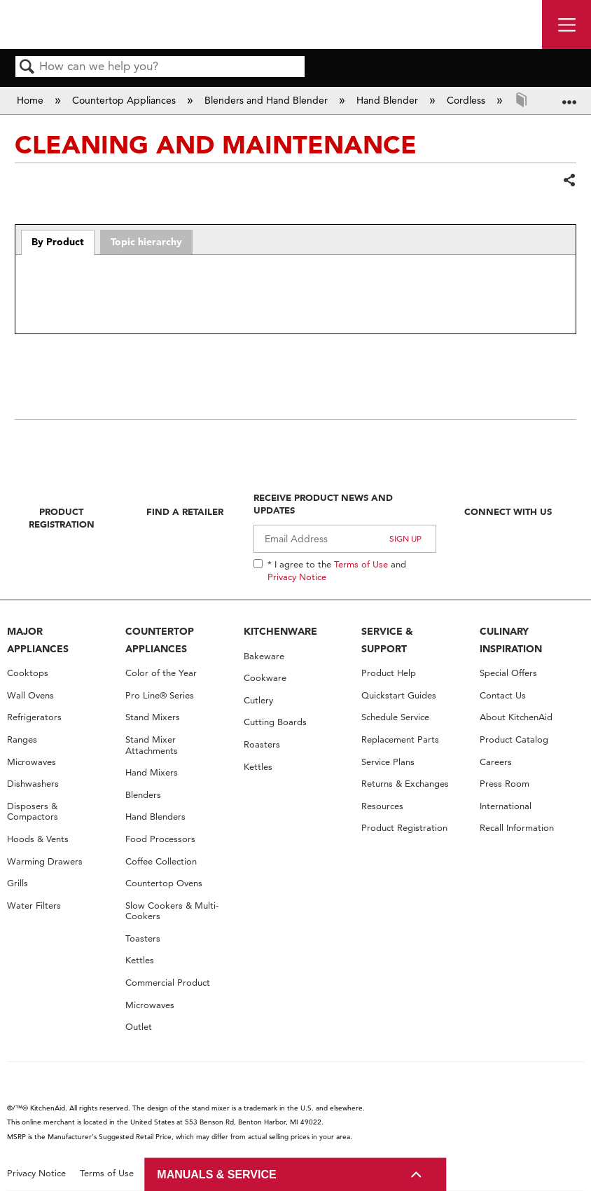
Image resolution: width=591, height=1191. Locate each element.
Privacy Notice (296, 576)
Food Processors (160, 839)
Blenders (143, 795)
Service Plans (388, 762)
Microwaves (31, 762)
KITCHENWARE (280, 631)
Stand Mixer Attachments (151, 745)
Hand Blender (388, 100)
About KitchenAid (516, 717)
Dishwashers (33, 783)
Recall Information (517, 827)
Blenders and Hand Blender (267, 100)
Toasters (142, 938)
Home (31, 100)
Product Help (388, 673)
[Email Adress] (344, 539)
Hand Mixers (151, 772)
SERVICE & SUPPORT (387, 640)
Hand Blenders (155, 816)
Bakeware (264, 656)
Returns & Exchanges (405, 783)
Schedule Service (395, 717)
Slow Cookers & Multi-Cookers (171, 911)
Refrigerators (34, 717)
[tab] (58, 242)
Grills (17, 883)
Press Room (504, 783)
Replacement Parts (400, 739)
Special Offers (508, 673)
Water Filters (34, 905)
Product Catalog (514, 739)
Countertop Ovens (163, 883)
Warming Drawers (45, 861)
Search (27, 67)
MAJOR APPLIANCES (38, 640)
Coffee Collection (161, 861)
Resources (382, 806)
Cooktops (27, 673)
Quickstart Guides (398, 695)
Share (569, 180)
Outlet (138, 1026)
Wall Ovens (30, 695)
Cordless (467, 100)
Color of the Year (161, 673)
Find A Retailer (184, 511)
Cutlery (258, 700)
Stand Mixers (152, 717)
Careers (496, 762)
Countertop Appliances (125, 100)
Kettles (139, 960)
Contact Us (503, 695)
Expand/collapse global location (569, 95)
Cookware (265, 678)
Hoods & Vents (38, 839)
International (505, 806)
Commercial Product (167, 982)
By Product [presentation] (58, 241)
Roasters (262, 744)
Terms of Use (361, 564)
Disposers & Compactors (32, 811)
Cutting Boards (275, 722)
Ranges (22, 739)
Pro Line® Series (159, 695)
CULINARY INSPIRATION (511, 640)
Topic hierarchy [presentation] (146, 241)
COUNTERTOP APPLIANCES (159, 640)
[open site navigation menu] (566, 24)
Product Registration (62, 518)
